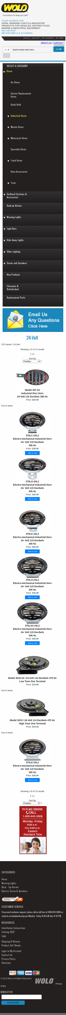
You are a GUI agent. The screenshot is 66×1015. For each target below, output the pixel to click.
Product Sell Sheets (11, 945)
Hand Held (16, 104)
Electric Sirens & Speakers (14, 891)
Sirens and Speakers (17, 263)
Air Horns (15, 82)
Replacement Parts (16, 297)
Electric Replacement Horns (21, 95)
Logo (4, 936)
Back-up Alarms (14, 205)
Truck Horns (16, 160)
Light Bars (12, 228)
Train (13, 182)
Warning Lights (14, 217)
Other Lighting (13, 251)
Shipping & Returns (11, 941)
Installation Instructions (13, 928)
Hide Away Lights (15, 240)
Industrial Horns (19, 115)
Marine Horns (17, 127)
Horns (9, 71)
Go (59, 49)
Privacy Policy (9, 959)
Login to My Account (11, 951)
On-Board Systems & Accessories (17, 196)
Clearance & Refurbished (13, 288)
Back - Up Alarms (10, 887)
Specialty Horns (18, 149)
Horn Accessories (19, 171)
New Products (13, 274)
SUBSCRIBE (13, 1003)
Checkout (6, 963)
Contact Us (7, 955)
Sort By (32, 358)
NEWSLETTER (21, 998)
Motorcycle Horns (19, 138)
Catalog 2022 (8, 932)
